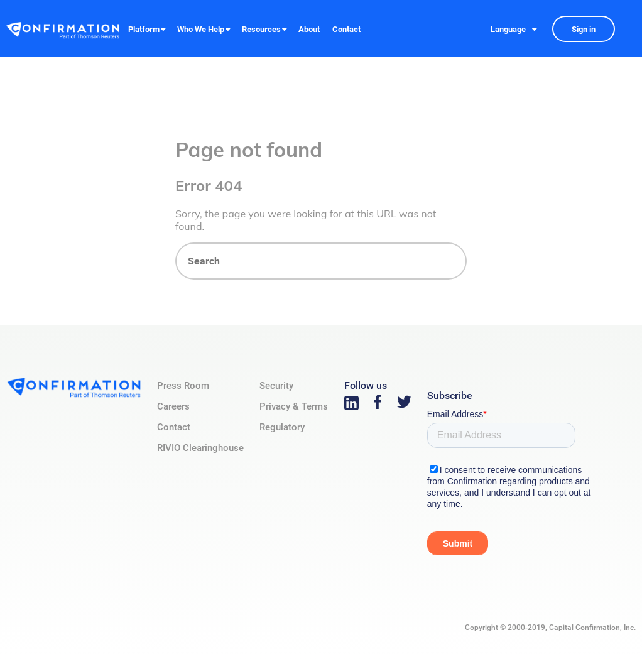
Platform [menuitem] (144, 29)
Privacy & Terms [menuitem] (293, 406)
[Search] (321, 261)
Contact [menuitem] (346, 29)
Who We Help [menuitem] (200, 29)
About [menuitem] (309, 29)
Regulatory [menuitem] (282, 427)
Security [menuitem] (276, 385)
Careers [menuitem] (173, 406)
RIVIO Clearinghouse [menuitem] (200, 448)
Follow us (365, 385)
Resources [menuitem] (261, 29)
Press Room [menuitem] (183, 385)
